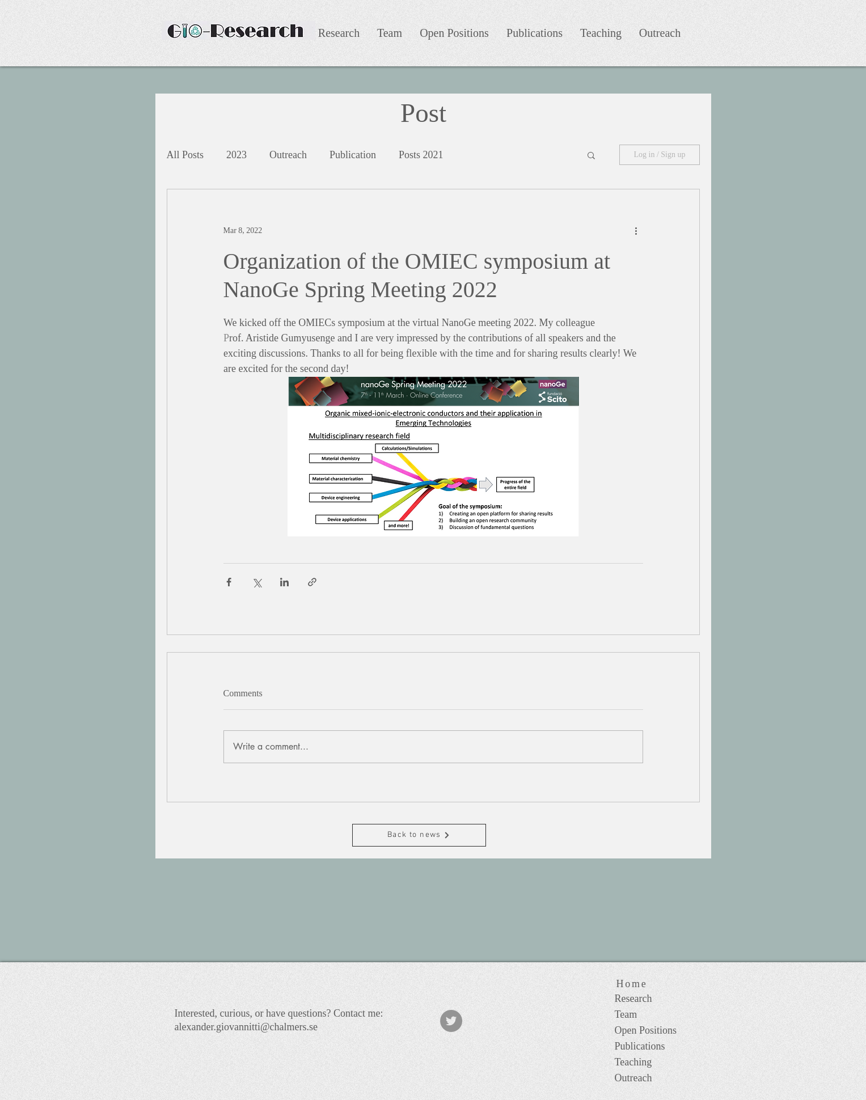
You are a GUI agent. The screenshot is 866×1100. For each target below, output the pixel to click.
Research (633, 998)
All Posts (185, 154)
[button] (591, 154)
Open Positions (646, 1030)
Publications (640, 1046)
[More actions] (636, 230)
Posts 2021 (421, 154)
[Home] (632, 984)
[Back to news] (419, 835)
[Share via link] (312, 582)
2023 (236, 154)
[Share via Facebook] (228, 582)
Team (626, 1014)
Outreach (288, 154)
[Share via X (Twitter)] (256, 582)
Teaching (633, 1062)
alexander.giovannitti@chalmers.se (246, 1027)
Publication (352, 154)
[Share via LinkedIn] (284, 582)
